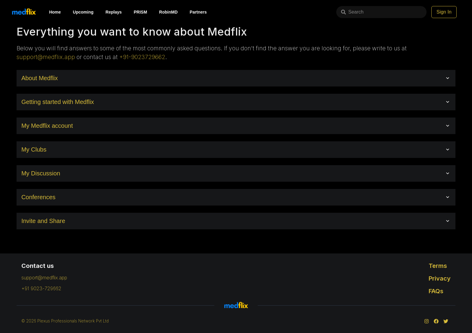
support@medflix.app (46, 57)
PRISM (140, 12)
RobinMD (168, 12)
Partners (198, 12)
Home (55, 12)
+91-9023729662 (142, 57)
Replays (114, 12)
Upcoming (83, 12)
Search (352, 11)
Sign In (444, 11)
